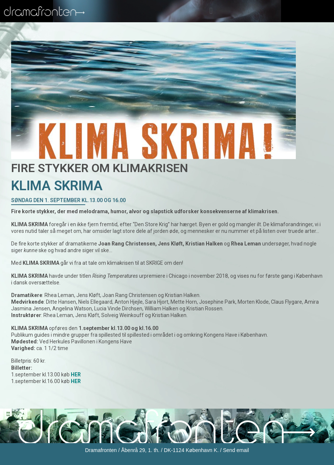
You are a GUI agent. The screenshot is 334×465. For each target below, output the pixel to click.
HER (76, 381)
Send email (236, 450)
